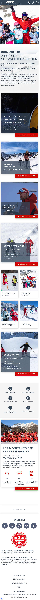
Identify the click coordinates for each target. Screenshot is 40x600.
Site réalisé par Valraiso (20, 597)
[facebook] (5, 526)
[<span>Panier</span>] (37, 2)
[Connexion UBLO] (2, 598)
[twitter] (12, 526)
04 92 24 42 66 (20, 509)
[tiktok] (34, 526)
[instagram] (19, 526)
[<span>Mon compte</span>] (33, 2)
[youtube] (26, 526)
